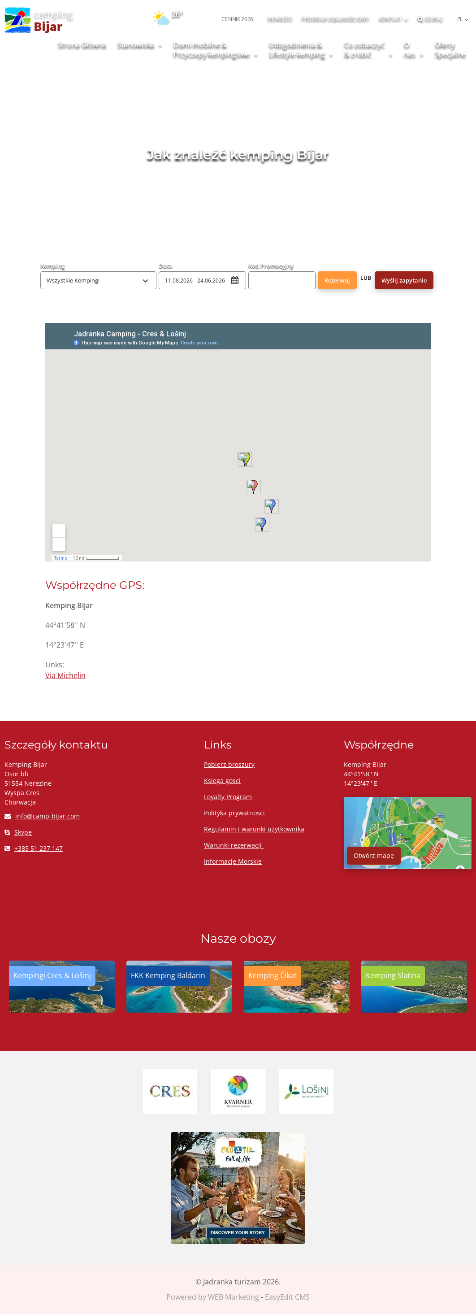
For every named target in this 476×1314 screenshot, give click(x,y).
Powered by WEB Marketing (212, 1297)
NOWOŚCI (280, 19)
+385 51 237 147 (33, 848)
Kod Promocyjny (271, 265)
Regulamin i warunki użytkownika (254, 829)
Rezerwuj (337, 280)
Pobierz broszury (229, 764)
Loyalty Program (228, 796)
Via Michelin (65, 675)
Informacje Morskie (233, 861)
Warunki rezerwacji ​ (234, 845)
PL (460, 19)
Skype (18, 832)
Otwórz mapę (374, 855)
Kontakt (390, 19)
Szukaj (430, 19)
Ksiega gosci (222, 780)
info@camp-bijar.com (42, 816)
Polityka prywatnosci (234, 813)
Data (166, 265)
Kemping (52, 265)
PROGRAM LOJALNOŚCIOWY (335, 19)
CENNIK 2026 (237, 19)
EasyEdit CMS (287, 1297)
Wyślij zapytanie (404, 280)
